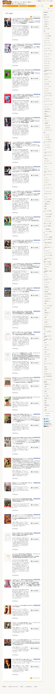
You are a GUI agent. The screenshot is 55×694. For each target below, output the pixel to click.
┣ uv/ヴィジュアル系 (47, 183)
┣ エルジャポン (46, 266)
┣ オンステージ (46, 167)
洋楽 (44, 30)
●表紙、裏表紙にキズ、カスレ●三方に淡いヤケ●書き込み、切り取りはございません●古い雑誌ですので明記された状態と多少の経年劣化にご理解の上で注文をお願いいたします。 (20, 387)
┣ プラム (45, 164)
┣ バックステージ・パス (47, 174)
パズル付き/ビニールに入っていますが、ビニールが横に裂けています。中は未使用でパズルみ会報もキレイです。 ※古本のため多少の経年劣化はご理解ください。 (20, 489)
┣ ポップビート (46, 149)
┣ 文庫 (44, 376)
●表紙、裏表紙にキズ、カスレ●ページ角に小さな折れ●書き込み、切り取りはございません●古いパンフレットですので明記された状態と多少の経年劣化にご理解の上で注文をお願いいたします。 (20, 473)
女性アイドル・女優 (47, 205)
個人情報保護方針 (28, 686)
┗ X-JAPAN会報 (47, 199)
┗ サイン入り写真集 (47, 213)
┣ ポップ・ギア (46, 56)
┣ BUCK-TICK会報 (47, 196)
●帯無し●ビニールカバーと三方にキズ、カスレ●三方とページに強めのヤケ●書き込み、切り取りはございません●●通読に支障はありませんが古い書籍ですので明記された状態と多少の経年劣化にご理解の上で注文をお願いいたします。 (20, 612)
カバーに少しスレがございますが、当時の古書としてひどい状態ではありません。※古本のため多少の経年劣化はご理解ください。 (20, 505)
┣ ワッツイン (45, 156)
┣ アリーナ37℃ (46, 134)
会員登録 (38, 0)
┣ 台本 (44, 317)
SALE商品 (45, 25)
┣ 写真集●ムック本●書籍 (47, 314)
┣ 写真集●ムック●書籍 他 (47, 250)
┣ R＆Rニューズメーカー (47, 145)
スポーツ (45, 334)
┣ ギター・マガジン (47, 50)
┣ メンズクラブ (46, 259)
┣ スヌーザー (45, 85)
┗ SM (45, 224)
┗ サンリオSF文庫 (46, 306)
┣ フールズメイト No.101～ (47, 162)
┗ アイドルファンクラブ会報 (47, 238)
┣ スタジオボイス (46, 328)
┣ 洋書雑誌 (45, 114)
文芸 (44, 304)
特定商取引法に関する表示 (13, 686)
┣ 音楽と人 (45, 147)
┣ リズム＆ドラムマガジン (47, 90)
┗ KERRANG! (46, 119)
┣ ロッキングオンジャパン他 (47, 142)
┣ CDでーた (45, 169)
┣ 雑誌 (44, 110)
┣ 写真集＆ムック (46, 103)
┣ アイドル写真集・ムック (47, 208)
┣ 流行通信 (45, 268)
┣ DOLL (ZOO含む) (47, 87)
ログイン (44, 0)
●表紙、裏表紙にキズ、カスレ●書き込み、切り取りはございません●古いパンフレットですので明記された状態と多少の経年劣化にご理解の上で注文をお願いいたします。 (20, 649)
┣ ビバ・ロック (46, 39)
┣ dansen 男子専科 (47, 270)
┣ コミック (45, 290)
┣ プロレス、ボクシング (47, 336)
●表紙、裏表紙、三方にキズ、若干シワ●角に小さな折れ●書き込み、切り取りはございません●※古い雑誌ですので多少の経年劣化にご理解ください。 (20, 523)
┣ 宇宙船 (45, 297)
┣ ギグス (45, 154)
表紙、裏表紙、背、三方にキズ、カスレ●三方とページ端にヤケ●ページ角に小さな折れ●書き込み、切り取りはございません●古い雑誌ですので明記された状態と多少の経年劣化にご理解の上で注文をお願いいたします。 (20, 427)
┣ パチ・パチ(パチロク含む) (47, 159)
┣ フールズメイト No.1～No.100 (47, 69)
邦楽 (44, 123)
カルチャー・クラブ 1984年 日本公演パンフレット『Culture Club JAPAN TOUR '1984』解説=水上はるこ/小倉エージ (22, 624)
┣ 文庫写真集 (46, 211)
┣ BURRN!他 (45, 78)
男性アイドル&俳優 (46, 240)
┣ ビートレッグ (46, 92)
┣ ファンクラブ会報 (47, 242)
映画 (44, 308)
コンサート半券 (46, 27)
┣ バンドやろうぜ (46, 136)
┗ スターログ (45, 299)
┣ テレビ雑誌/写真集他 (47, 348)
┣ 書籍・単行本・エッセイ (47, 227)
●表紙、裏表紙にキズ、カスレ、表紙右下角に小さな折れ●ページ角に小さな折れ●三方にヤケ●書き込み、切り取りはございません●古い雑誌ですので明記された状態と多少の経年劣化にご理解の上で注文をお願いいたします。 (20, 668)
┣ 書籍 (44, 105)
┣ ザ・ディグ (45, 99)
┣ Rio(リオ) (45, 74)
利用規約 (4, 686)
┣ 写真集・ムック (46, 367)
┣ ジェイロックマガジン (47, 152)
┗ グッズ (45, 252)
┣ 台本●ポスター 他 (47, 345)
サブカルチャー (46, 323)
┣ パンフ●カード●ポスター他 (47, 257)
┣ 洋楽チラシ (45, 21)
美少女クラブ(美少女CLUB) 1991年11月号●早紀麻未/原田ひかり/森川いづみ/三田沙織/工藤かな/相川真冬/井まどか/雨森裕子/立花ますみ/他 (22, 534)
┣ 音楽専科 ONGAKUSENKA (47, 66)
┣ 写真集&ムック (46, 354)
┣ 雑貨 (44, 372)
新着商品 (45, 14)
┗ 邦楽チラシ (45, 23)
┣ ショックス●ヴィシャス (47, 172)
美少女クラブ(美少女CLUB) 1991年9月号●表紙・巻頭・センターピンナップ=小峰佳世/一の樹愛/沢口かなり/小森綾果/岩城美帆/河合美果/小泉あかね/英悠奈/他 (23, 333)
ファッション (45, 254)
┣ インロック (45, 52)
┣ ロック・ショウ (46, 41)
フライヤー (45, 19)
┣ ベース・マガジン (47, 80)
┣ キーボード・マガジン (47, 47)
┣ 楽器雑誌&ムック (47, 108)
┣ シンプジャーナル (47, 176)
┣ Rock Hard (46, 117)
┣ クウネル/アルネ (46, 275)
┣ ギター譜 (46, 128)
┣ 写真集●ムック (46, 277)
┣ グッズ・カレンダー (47, 231)
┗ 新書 (44, 379)
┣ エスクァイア (46, 330)
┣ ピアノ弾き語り (47, 34)
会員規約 (21, 686)
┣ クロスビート (46, 61)
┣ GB (44, 139)
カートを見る (50, 0)
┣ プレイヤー (45, 82)
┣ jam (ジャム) (46, 63)
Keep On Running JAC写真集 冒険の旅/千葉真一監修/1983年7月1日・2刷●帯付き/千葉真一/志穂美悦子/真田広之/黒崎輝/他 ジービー (22, 500)
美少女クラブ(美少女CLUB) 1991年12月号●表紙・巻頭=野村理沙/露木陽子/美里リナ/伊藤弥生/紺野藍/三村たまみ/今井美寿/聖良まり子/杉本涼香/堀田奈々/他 (23, 312)
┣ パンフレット (46, 112)
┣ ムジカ (45, 181)
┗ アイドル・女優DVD (47, 235)
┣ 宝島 (44, 325)
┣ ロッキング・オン (47, 54)
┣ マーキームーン (46, 71)
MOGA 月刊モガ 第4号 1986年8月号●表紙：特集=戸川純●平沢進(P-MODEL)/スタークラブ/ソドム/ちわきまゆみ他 (22, 398)
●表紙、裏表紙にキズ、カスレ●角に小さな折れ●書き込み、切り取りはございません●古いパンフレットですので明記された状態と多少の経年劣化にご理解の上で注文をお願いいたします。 (20, 630)
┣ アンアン (45, 262)
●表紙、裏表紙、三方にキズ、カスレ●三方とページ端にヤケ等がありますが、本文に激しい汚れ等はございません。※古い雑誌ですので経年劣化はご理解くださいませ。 (20, 449)
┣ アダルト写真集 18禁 (47, 219)
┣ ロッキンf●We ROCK (47, 132)
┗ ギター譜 (46, 36)
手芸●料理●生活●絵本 (47, 301)
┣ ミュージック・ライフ (47, 43)
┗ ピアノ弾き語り (47, 130)
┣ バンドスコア (46, 32)
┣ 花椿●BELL (46, 264)
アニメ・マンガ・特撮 (47, 282)
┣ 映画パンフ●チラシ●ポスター (47, 311)
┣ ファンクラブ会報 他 (47, 194)
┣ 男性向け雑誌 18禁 (47, 222)
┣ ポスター (45, 215)
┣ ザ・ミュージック (47, 76)
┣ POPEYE (45, 273)
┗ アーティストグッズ (47, 121)
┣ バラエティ (45, 319)
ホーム (6, 6)
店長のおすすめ (46, 16)
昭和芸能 (45, 352)
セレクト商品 (45, 365)
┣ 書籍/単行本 (46, 374)
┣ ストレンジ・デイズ (47, 97)
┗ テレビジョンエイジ (47, 350)
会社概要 (35, 686)
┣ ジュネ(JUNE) (46, 284)
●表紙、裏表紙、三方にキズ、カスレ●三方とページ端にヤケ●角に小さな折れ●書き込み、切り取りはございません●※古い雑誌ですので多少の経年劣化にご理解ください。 (20, 404)
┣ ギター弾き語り (46, 101)
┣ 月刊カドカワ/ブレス (47, 179)
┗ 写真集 (45, 341)
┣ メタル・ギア (46, 58)
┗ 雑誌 (44, 279)
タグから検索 (24, 6)
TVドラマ (45, 343)
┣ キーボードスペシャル (47, 94)
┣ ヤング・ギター (46, 45)
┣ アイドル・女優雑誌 (47, 217)
